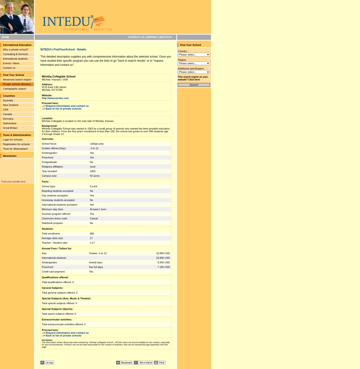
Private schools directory (17, 84)
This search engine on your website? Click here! (193, 78)
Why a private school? (15, 49)
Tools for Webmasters (15, 148)
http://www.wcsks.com (55, 98)
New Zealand (10, 105)
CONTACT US (136, 37)
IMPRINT (152, 37)
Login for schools (12, 139)
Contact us (9, 67)
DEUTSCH (165, 37)
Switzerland (9, 123)
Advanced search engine (17, 79)
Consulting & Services (15, 54)
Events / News (11, 63)
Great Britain (10, 128)
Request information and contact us (67, 106)
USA (5, 109)
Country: (183, 51)
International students (15, 58)
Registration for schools (16, 144)
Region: (182, 59)
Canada (7, 114)
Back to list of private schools (64, 108)
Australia (8, 100)
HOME (5, 37)
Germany (8, 118)
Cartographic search (14, 88)
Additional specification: (191, 68)
